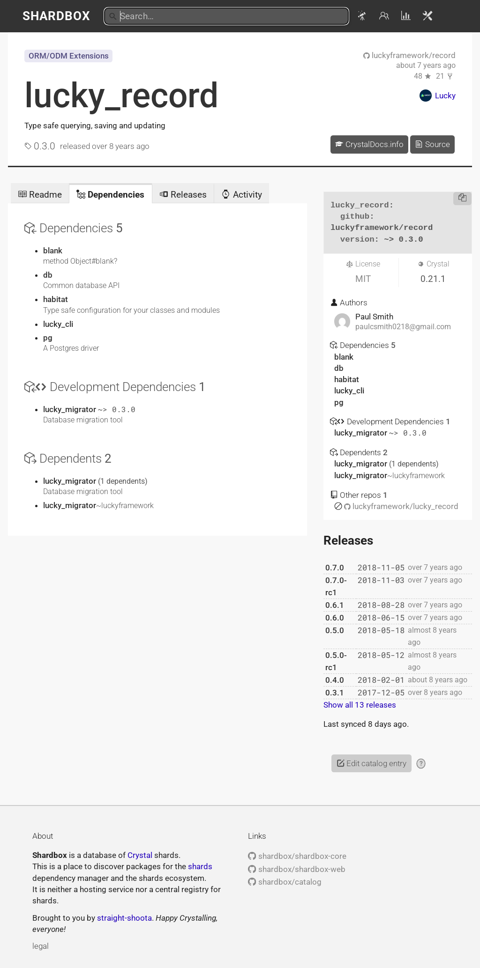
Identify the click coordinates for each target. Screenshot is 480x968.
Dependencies (110, 194)
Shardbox (56, 16)
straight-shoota (124, 918)
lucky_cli (58, 324)
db (47, 275)
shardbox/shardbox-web (296, 869)
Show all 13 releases (359, 704)
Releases (183, 194)
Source (432, 144)
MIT (363, 278)
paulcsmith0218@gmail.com (403, 327)
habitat (55, 299)
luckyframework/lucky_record (401, 506)
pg (47, 337)
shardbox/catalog (284, 882)
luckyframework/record (409, 55)
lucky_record (121, 95)
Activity (241, 194)
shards (200, 866)
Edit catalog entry (371, 763)
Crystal (140, 855)
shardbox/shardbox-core (297, 856)
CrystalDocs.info (369, 144)
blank (52, 250)
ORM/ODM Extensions (69, 55)
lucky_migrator (70, 409)
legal (40, 946)
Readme (40, 194)
